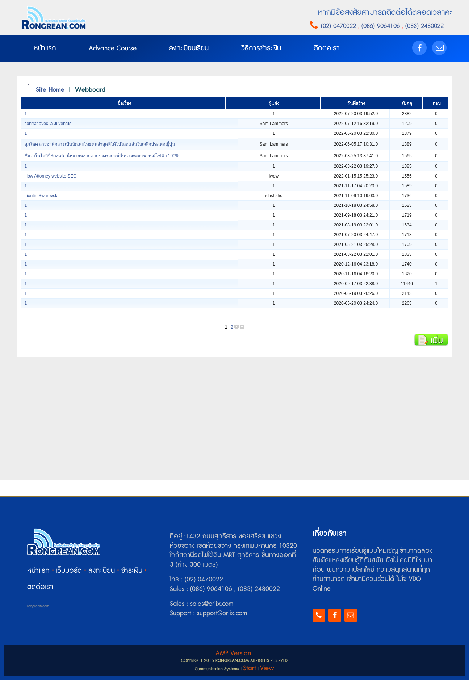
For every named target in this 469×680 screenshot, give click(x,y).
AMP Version (233, 653)
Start (249, 668)
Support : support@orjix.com (208, 613)
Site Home (50, 89)
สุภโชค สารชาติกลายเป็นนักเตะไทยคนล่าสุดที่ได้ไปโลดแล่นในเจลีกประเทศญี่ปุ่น (100, 144)
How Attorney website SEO (51, 176)
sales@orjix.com (210, 604)
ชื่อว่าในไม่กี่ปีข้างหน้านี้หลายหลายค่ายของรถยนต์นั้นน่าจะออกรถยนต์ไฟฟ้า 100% (102, 155)
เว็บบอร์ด (69, 571)
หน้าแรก (38, 571)
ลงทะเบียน (101, 571)
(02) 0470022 (339, 25)
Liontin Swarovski (41, 195)
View (267, 668)
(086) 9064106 (381, 25)
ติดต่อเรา (40, 587)
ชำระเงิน (131, 571)
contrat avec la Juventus (48, 123)
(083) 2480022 (423, 25)
